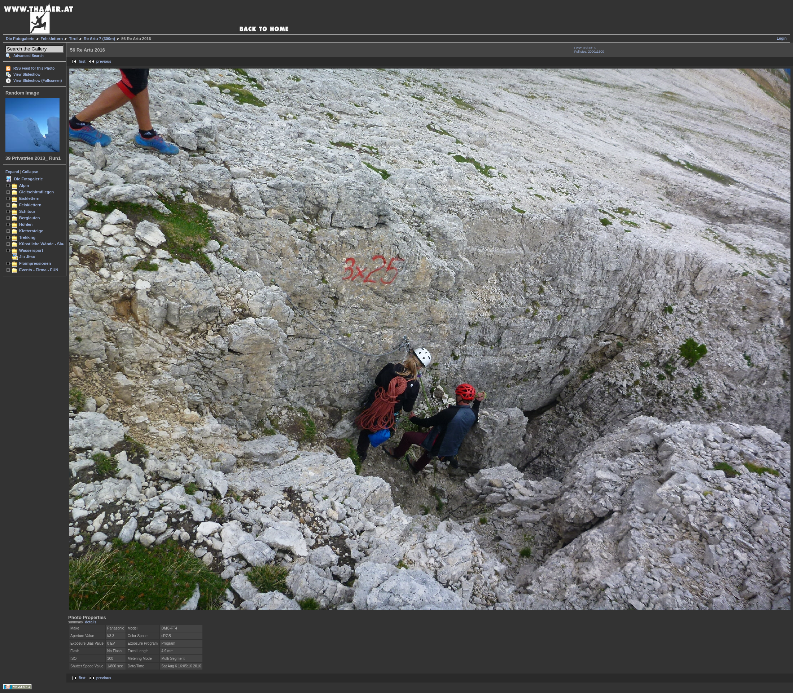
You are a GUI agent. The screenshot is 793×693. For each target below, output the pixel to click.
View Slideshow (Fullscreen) (37, 81)
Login (782, 38)
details (91, 622)
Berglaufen (29, 218)
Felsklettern (52, 38)
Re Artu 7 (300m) (99, 38)
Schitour (27, 211)
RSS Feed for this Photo (33, 68)
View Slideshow (26, 74)
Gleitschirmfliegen (36, 192)
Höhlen (25, 224)
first (82, 61)
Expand (12, 172)
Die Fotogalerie (20, 38)
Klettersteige (31, 231)
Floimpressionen (35, 263)
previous (103, 61)
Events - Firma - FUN (38, 270)
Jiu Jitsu (27, 257)
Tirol (73, 38)
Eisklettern (29, 198)
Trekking (27, 237)
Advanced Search (28, 56)
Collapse (30, 172)
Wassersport (31, 250)
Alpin (24, 185)
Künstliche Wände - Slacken (45, 244)
